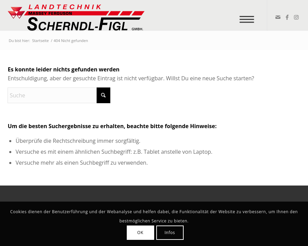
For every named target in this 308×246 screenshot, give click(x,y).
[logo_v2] (76, 15)
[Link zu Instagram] (296, 17)
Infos (169, 232)
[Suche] (59, 95)
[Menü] (248, 15)
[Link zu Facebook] (287, 17)
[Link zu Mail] (277, 17)
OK (140, 232)
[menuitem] (248, 15)
